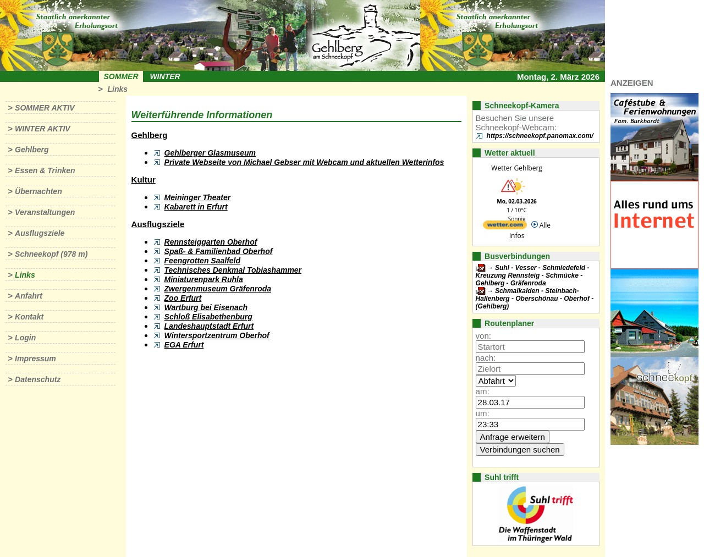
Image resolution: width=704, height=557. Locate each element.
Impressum (35, 358)
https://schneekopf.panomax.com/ (540, 136)
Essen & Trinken (45, 170)
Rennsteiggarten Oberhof (210, 242)
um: (483, 413)
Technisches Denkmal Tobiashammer (233, 270)
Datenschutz (38, 379)
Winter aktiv (42, 128)
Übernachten (38, 191)
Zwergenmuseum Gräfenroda (218, 288)
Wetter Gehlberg (516, 168)
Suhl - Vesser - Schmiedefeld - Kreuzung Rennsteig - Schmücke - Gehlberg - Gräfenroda (533, 275)
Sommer (121, 76)
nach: (486, 357)
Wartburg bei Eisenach (206, 307)
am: (483, 391)
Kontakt (29, 316)
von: (483, 335)
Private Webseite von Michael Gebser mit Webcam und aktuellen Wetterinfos (304, 162)
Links (117, 89)
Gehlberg (31, 149)
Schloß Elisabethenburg (208, 316)
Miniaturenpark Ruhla (203, 279)
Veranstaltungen (45, 212)
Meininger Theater (197, 197)
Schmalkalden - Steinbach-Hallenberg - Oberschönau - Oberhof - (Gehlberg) (535, 298)
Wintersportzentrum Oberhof (217, 335)
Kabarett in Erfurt (196, 206)
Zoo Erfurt (183, 298)
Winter (165, 76)
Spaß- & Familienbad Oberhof (218, 251)
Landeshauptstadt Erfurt (209, 326)
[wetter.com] (505, 226)
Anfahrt (28, 295)
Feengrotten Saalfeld (202, 260)
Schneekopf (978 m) (51, 254)
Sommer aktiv (44, 107)
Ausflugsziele (39, 233)
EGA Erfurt (184, 344)
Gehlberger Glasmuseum (210, 152)
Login (25, 337)
